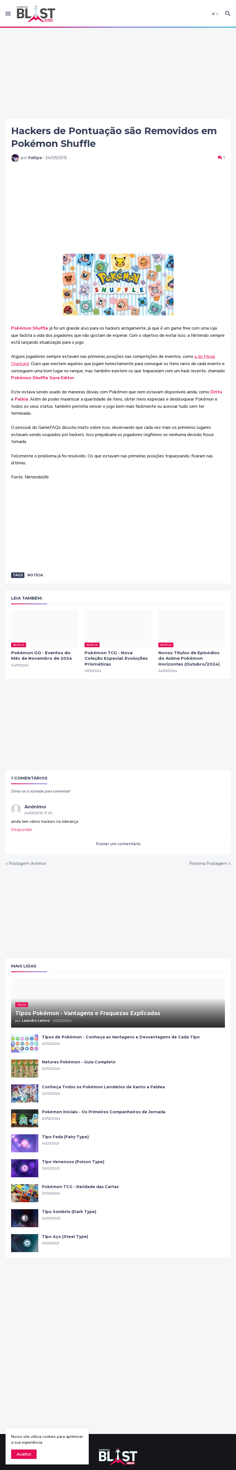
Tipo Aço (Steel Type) (65, 1236)
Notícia (35, 575)
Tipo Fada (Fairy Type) (65, 1136)
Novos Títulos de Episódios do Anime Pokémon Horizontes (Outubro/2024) (189, 658)
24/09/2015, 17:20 (38, 813)
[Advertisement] (118, 73)
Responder (21, 829)
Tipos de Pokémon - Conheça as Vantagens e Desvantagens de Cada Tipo (121, 1037)
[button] (7, 14)
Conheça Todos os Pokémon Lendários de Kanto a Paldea (103, 1086)
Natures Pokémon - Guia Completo (79, 1061)
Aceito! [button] (24, 1454)
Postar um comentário (118, 843)
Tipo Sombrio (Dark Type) (69, 1211)
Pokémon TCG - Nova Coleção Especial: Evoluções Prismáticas (116, 658)
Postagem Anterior (27, 863)
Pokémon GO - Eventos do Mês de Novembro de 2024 (41, 655)
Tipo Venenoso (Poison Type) (73, 1161)
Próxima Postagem (208, 863)
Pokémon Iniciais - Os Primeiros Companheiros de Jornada (103, 1111)
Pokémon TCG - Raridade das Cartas (80, 1186)
